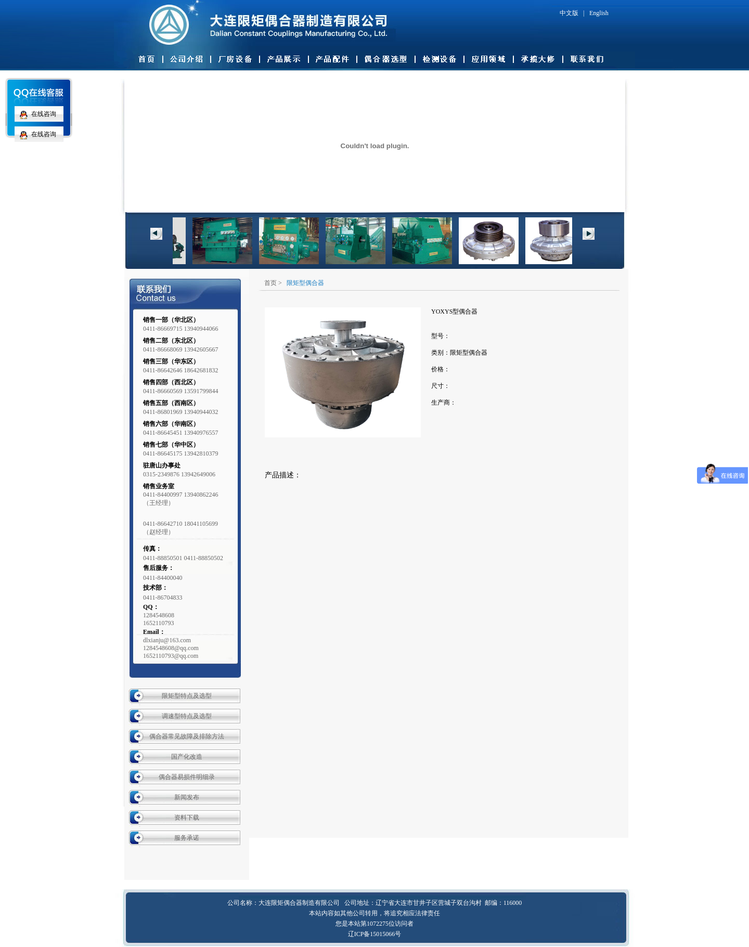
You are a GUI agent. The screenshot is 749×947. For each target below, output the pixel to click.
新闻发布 (186, 797)
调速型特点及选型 (187, 716)
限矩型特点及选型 (187, 695)
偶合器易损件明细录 (187, 777)
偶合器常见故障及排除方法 (186, 736)
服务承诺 (186, 837)
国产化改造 (186, 756)
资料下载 (186, 817)
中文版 (569, 13)
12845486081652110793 (158, 619)
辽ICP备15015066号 (375, 934)
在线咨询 (35, 114)
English (599, 13)
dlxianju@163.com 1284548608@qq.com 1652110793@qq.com (171, 648)
